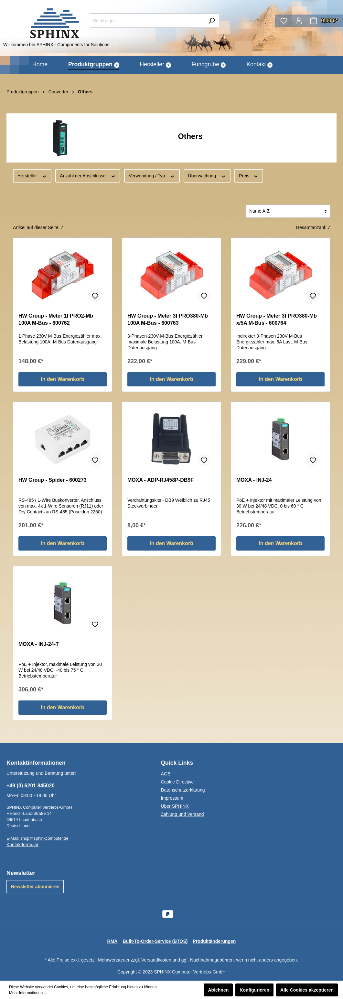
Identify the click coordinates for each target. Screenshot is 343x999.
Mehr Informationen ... (28, 993)
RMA (112, 941)
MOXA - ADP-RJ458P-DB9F (160, 480)
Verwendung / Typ (152, 175)
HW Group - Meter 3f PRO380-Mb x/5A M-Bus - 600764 (276, 319)
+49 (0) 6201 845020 (30, 785)
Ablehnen (218, 990)
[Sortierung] (288, 211)
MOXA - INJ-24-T (38, 644)
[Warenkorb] (323, 21)
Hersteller (32, 175)
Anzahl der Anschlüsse (88, 175)
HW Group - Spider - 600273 (52, 480)
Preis (248, 175)
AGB (165, 773)
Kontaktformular (22, 844)
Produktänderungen (214, 941)
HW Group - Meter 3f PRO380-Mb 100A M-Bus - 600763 (167, 319)
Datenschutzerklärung (183, 790)
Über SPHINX (174, 806)
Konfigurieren (254, 990)
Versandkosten (156, 959)
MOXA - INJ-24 (254, 480)
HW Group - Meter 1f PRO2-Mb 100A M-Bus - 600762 (55, 319)
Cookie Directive (177, 781)
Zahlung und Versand (182, 814)
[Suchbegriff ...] (147, 20)
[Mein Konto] (298, 21)
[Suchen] (211, 20)
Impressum (172, 798)
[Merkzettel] (283, 21)
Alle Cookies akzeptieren (307, 990)
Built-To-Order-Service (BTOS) (155, 941)
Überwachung (207, 175)
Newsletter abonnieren (35, 886)
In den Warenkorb (62, 379)
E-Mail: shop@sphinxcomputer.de (37, 838)
